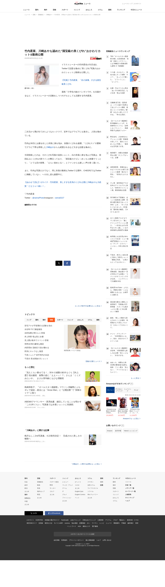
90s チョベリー (93, 494)
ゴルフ (52, 491)
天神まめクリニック (89, 520)
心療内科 (100, 520)
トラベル (91, 491)
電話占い (122, 520)
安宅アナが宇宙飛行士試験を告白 (38, 326)
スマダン (91, 482)
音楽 (38, 488)
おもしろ (89, 10)
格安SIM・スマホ (133, 520)
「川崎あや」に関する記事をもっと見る (86, 464)
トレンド (77, 10)
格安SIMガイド (32, 523)
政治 (26, 488)
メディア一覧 (129, 488)
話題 (101, 485)
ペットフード (71, 526)
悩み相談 (74, 523)
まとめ (27, 491)
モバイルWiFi (58, 523)
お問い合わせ (107, 540)
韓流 (38, 494)
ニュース (26, 10)
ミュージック (127, 390)
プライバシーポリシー (76, 540)
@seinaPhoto (38, 198)
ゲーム (64, 488)
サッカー (53, 488)
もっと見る (135, 378)
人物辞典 (128, 494)
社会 (26, 482)
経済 (26, 485)
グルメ (64, 494)
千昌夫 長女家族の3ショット (36, 359)
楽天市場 (118, 431)
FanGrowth (65, 520)
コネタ (77, 485)
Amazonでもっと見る (131, 418)
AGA (79, 526)
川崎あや (50, 147)
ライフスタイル (93, 488)
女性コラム (91, 485)
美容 (136, 523)
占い (88, 523)
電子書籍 (95, 526)
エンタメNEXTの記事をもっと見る (88, 306)
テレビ (136, 390)
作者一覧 (128, 485)
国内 (36, 10)
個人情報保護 (90, 540)
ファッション (66, 498)
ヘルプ (127, 501)
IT (63, 491)
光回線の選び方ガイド (52, 520)
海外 (45, 10)
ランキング (121, 10)
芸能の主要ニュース (94, 361)
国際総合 (27, 498)
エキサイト (137, 3)
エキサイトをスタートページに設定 (82, 534)
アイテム (108, 520)
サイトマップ (129, 498)
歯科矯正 (130, 523)
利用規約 (64, 540)
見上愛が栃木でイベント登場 (37, 340)
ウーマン (95, 523)
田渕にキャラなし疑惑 (34, 351)
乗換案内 (116, 523)
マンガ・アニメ (67, 485)
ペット (77, 498)
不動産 (123, 523)
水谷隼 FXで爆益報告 (33, 329)
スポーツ (65, 10)
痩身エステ (86, 526)
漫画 (109, 10)
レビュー (65, 482)
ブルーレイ (110, 390)
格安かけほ (48, 523)
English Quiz (79, 491)
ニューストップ (127, 3)
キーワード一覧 (130, 491)
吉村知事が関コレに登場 (35, 333)
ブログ (115, 520)
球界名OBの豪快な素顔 (34, 344)
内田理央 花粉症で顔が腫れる (37, 348)
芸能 (54, 10)
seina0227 (59, 198)
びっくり (78, 482)
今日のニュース (136, 10)
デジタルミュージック (119, 390)
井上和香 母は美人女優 (34, 337)
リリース (128, 482)
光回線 (40, 523)
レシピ (102, 523)
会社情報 (56, 540)
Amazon (109, 431)
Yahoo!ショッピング (130, 431)
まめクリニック (75, 520)
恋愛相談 (82, 523)
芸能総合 (40, 482)
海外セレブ (41, 491)
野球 (51, 485)
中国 (26, 501)
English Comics (80, 494)
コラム (100, 10)
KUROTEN (39, 520)
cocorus (67, 523)
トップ (29, 320)
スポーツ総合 (54, 482)
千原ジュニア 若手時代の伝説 (37, 355)
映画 (38, 485)
